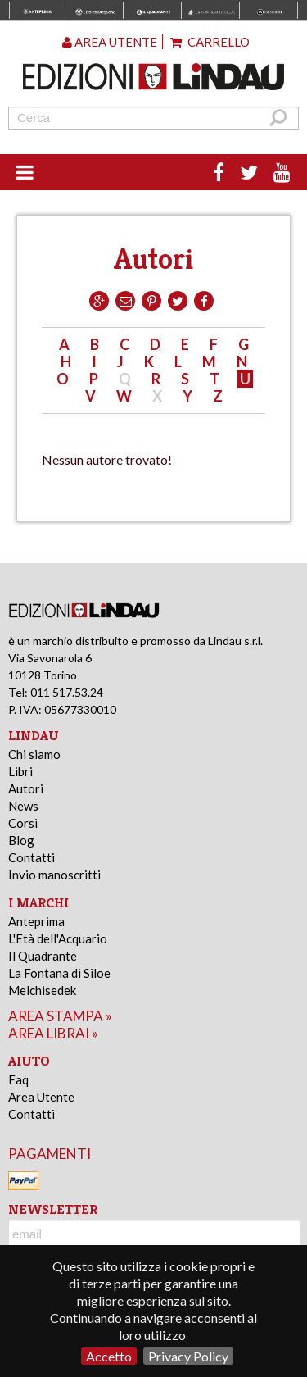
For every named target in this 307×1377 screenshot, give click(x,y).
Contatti (31, 857)
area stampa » (60, 1016)
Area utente (109, 41)
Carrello (210, 41)
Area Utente (41, 1096)
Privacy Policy (188, 1356)
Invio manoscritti (54, 874)
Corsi (23, 823)
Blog (21, 840)
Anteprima (36, 921)
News (23, 805)
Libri (20, 771)
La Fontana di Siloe (59, 973)
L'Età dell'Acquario (57, 938)
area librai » (53, 1033)
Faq (18, 1079)
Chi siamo (34, 754)
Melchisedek (42, 990)
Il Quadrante (42, 955)
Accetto (109, 1356)
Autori (25, 788)
